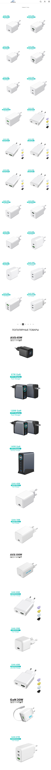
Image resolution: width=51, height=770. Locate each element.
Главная (24, 7)
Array (28, 7)
